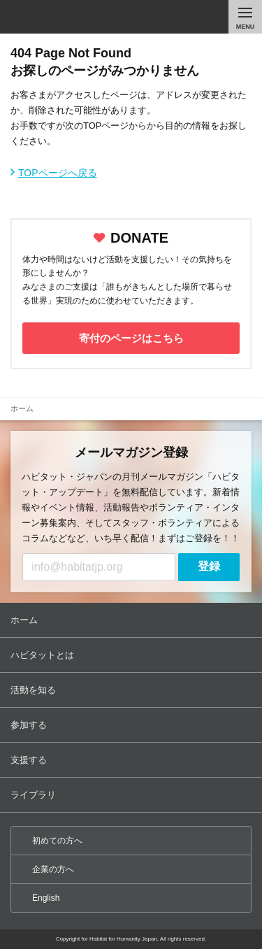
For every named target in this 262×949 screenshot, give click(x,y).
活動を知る (132, 690)
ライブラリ (132, 795)
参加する (132, 725)
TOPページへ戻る (57, 172)
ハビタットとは (132, 655)
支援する (132, 760)
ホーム (132, 620)
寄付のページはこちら (131, 338)
